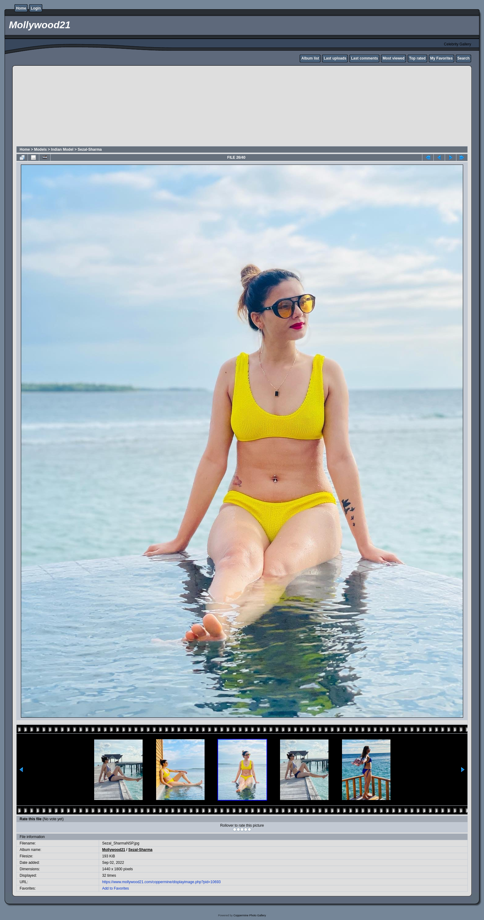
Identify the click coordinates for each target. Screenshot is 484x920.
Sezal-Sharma (90, 149)
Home (21, 8)
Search (463, 58)
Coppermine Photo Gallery (249, 915)
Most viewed (393, 58)
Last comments (364, 58)
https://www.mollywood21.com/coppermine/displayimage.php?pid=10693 (161, 882)
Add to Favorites (115, 888)
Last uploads (335, 58)
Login (36, 8)
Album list (310, 58)
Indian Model (62, 149)
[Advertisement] (164, 106)
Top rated (417, 58)
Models (40, 149)
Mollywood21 (113, 850)
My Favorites (441, 58)
